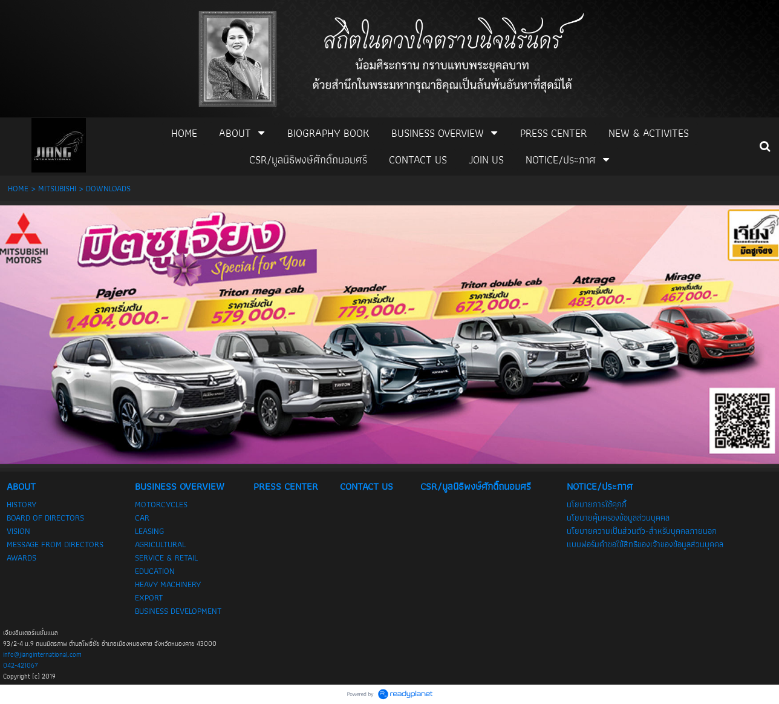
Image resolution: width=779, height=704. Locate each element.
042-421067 (20, 665)
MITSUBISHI (57, 188)
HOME (18, 188)
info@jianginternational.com (42, 654)
